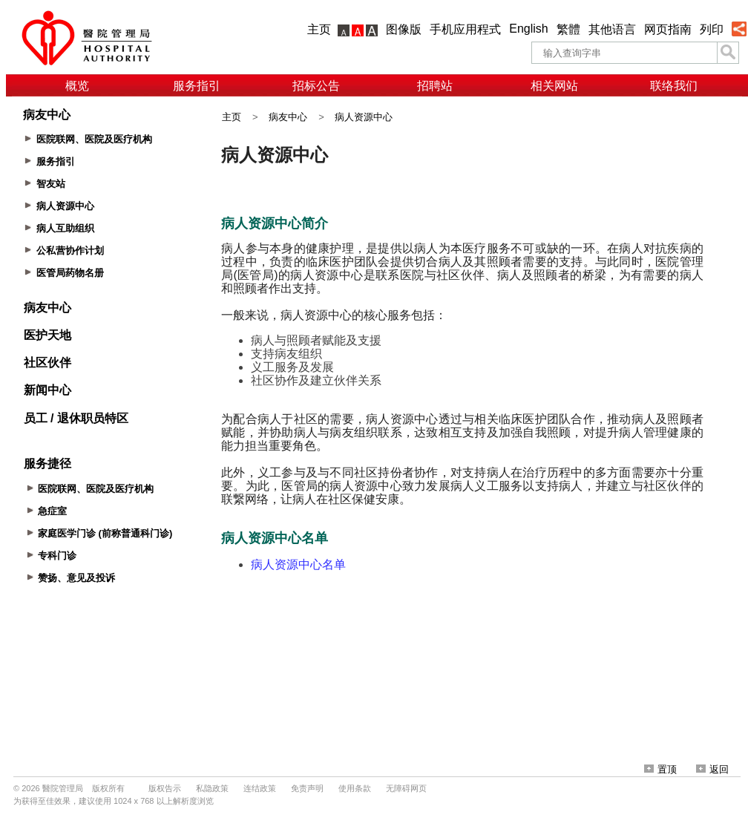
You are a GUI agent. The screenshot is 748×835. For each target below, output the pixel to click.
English (528, 28)
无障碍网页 (406, 788)
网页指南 (668, 29)
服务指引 (196, 85)
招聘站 (435, 85)
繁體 (568, 29)
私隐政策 (212, 788)
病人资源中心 (364, 116)
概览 (77, 85)
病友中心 (288, 116)
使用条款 (354, 788)
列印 (712, 29)
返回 (712, 769)
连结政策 (259, 788)
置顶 (660, 769)
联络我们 (674, 85)
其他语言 (612, 29)
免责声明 (307, 788)
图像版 (403, 29)
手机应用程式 (465, 29)
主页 (319, 29)
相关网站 (554, 85)
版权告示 (164, 788)
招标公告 (316, 85)
